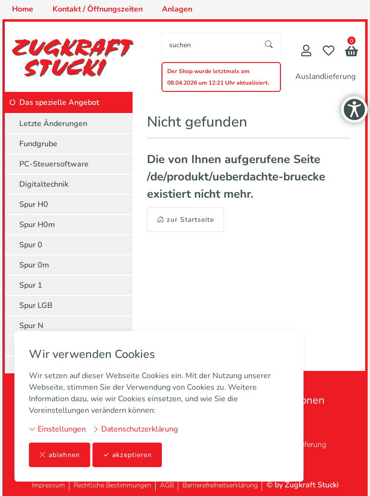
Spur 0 (30, 245)
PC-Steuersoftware (54, 164)
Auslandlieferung (325, 76)
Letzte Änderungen (53, 123)
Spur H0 (33, 204)
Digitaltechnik (43, 184)
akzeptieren (127, 455)
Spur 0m (34, 265)
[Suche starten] (269, 45)
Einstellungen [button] (57, 429)
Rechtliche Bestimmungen (112, 485)
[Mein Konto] (306, 52)
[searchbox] (209, 45)
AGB (167, 485)
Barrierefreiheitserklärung (220, 485)
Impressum (48, 485)
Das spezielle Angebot (59, 102)
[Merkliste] (328, 52)
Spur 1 (30, 285)
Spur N (31, 325)
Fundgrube (38, 144)
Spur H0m (37, 224)
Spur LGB (36, 305)
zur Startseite (185, 220)
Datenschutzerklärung (135, 429)
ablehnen (59, 455)
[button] (351, 52)
